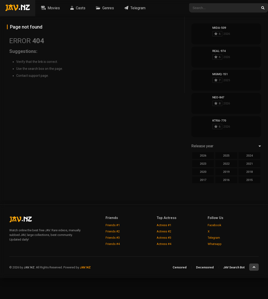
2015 (249, 180)
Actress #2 (164, 231)
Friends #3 (113, 237)
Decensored (205, 267)
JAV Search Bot (234, 267)
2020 (203, 172)
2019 (226, 172)
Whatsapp (215, 244)
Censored (180, 267)
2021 (249, 163)
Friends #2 (113, 231)
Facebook (214, 225)
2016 (226, 180)
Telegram (134, 8)
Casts (77, 8)
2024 (249, 155)
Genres (104, 8)
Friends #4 (113, 244)
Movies (50, 8)
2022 (226, 163)
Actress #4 (164, 244)
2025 (226, 155)
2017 (203, 180)
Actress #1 (164, 225)
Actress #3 (164, 237)
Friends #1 (113, 225)
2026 (203, 155)
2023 (203, 163)
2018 (249, 172)
